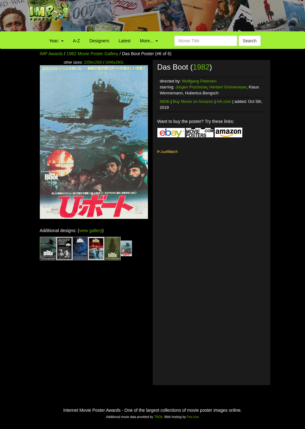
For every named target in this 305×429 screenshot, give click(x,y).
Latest (124, 40)
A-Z (76, 40)
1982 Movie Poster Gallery (92, 53)
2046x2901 (114, 62)
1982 (201, 67)
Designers (99, 40)
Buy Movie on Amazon (193, 101)
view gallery (90, 230)
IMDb (165, 101)
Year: (56, 40)
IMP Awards (51, 53)
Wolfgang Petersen (199, 81)
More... (149, 40)
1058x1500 (93, 62)
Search (249, 40)
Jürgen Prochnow (191, 87)
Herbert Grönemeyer (228, 87)
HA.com (224, 101)
